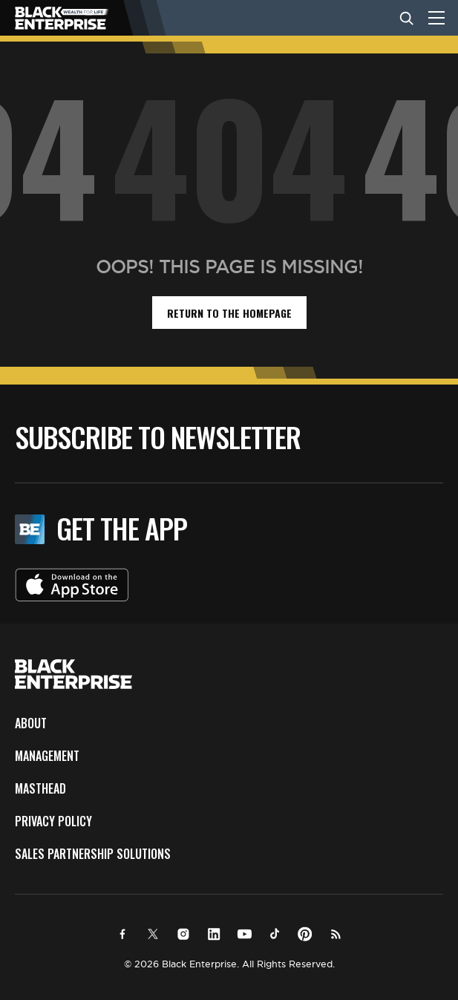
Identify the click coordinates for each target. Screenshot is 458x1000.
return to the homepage (229, 313)
